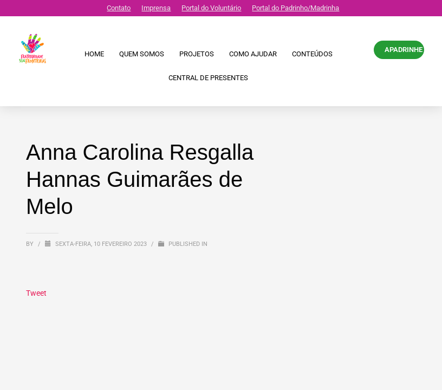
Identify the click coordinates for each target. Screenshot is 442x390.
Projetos (196, 54)
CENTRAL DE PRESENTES (208, 78)
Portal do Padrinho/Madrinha (295, 8)
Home (94, 54)
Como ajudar (253, 54)
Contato (119, 8)
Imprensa (156, 8)
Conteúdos (312, 54)
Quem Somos (141, 54)
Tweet (36, 293)
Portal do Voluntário (211, 8)
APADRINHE (403, 50)
